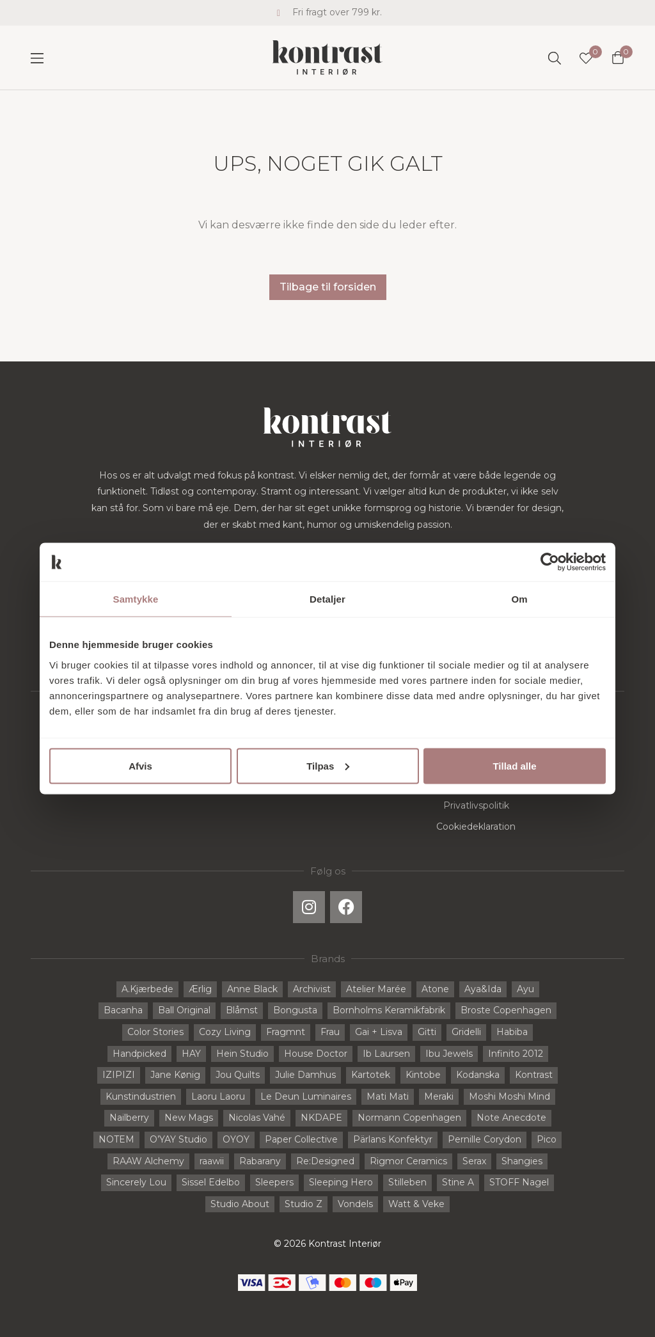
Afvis (140, 765)
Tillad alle (514, 765)
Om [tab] (519, 599)
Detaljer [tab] (327, 599)
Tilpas (327, 765)
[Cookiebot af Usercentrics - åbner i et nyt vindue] (550, 562)
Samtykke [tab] (136, 599)
